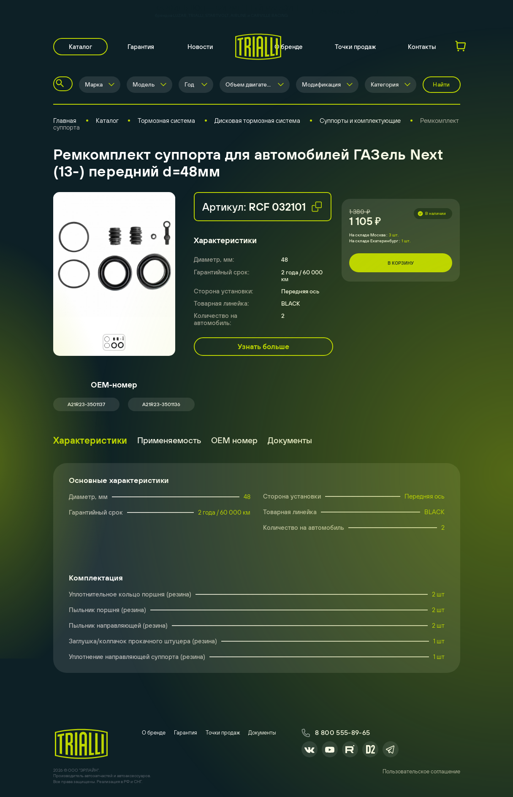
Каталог (80, 46)
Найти (441, 84)
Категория (385, 84)
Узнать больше (263, 346)
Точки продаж (355, 46)
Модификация (321, 84)
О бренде (288, 46)
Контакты (422, 46)
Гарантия (141, 46)
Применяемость (169, 440)
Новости (200, 46)
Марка (94, 84)
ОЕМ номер (234, 440)
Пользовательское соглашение (421, 771)
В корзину (401, 263)
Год (189, 84)
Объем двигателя (249, 84)
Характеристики (90, 440)
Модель (144, 84)
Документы (290, 440)
